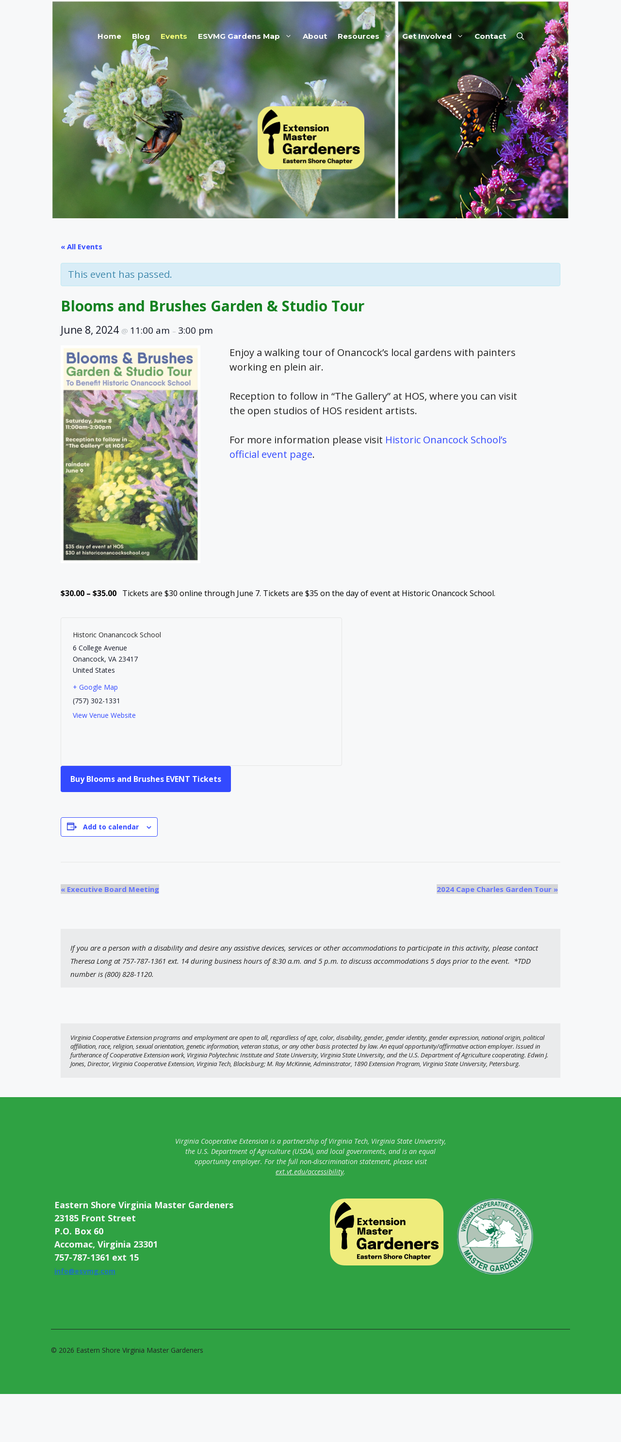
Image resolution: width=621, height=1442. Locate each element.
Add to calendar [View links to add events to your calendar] (111, 826)
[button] (520, 36)
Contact (490, 36)
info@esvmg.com (84, 1271)
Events (174, 36)
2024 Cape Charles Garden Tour (497, 889)
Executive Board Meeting (110, 889)
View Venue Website (104, 715)
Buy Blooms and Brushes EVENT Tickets (145, 779)
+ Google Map (95, 687)
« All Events (81, 246)
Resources (367, 36)
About (315, 36)
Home (109, 36)
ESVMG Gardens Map (247, 36)
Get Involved (435, 36)
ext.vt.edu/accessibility (309, 1171)
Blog (141, 36)
